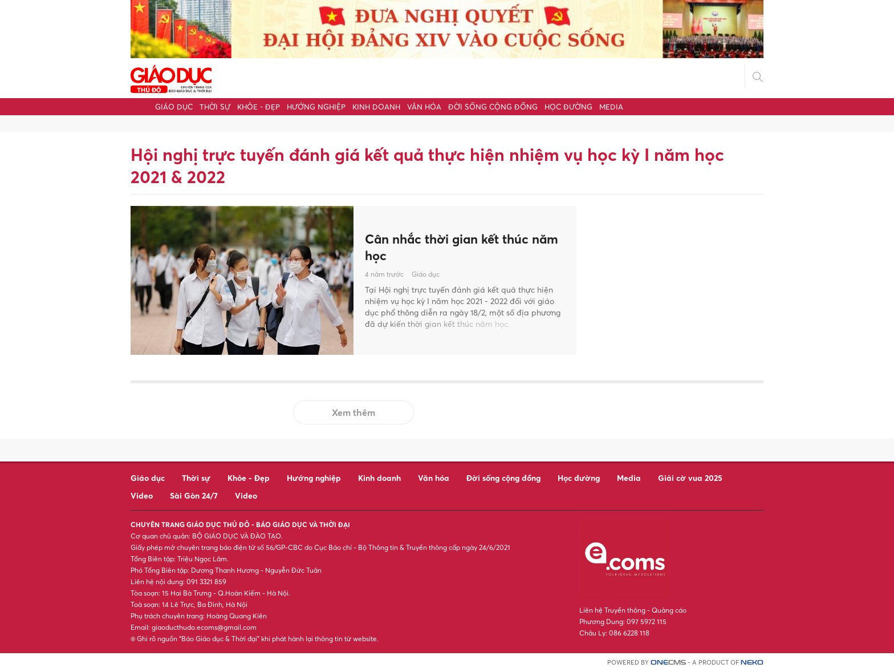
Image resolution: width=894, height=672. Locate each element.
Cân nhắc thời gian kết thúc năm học (454, 247)
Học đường (568, 106)
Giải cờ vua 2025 (690, 478)
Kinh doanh (376, 106)
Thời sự (215, 106)
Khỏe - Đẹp (258, 106)
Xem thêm (353, 412)
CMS (668, 662)
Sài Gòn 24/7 (194, 495)
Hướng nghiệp (316, 106)
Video (142, 495)
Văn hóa (424, 106)
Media (611, 106)
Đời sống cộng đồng (493, 106)
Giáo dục (174, 106)
